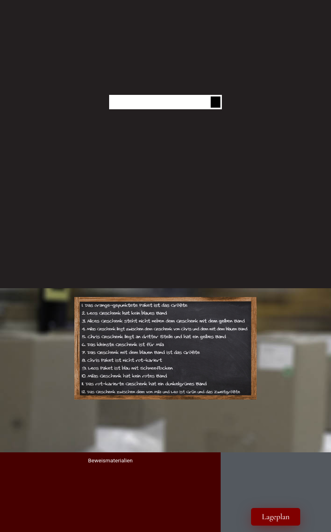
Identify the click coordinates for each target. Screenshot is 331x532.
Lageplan (275, 517)
